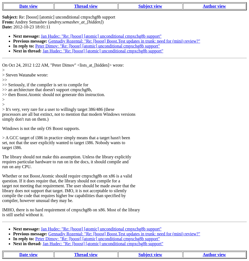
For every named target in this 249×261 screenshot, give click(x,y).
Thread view (85, 6)
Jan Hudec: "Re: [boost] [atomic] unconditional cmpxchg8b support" (101, 36)
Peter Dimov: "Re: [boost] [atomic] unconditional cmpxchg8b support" (97, 46)
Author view (214, 6)
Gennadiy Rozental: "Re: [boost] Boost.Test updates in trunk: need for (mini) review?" (124, 41)
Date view (28, 6)
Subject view (150, 6)
